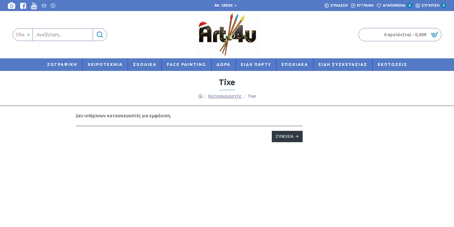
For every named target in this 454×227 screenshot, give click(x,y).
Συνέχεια (285, 136)
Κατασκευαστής (225, 96)
